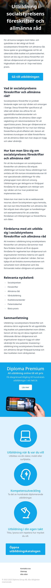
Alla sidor (24, 574)
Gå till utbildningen (25, 77)
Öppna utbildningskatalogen (25, 549)
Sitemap (23, 571)
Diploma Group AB (19, 579)
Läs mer (25, 387)
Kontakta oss (25, 568)
